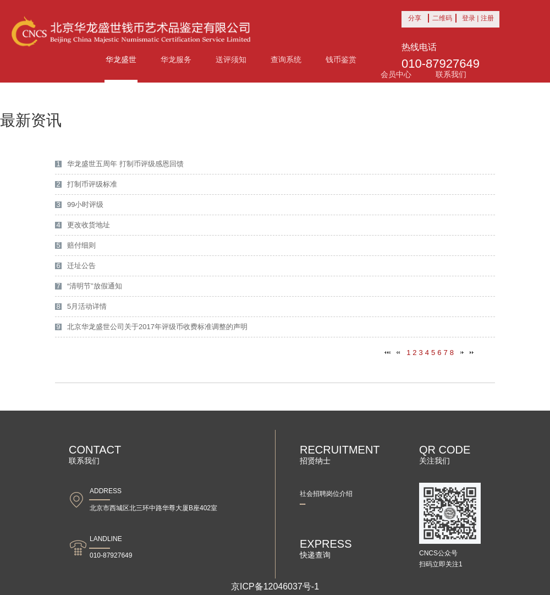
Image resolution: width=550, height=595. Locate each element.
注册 (487, 18)
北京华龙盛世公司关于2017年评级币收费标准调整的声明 (157, 327)
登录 (468, 18)
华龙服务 (176, 59)
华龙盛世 (121, 59)
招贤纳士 (341, 454)
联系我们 (451, 74)
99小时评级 (85, 204)
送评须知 (231, 59)
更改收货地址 (88, 225)
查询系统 (286, 59)
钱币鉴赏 (341, 59)
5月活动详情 (87, 306)
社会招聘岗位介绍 (326, 494)
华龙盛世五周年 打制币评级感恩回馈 (125, 164)
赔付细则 (81, 245)
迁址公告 (81, 265)
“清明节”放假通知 (94, 286)
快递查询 (341, 548)
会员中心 (396, 74)
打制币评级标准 (92, 184)
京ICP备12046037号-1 (275, 586)
